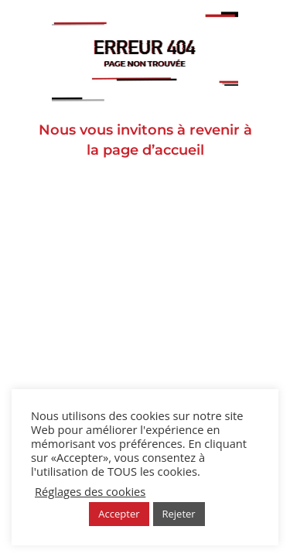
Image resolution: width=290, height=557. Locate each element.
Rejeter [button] (179, 514)
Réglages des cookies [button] (90, 491)
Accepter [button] (118, 514)
